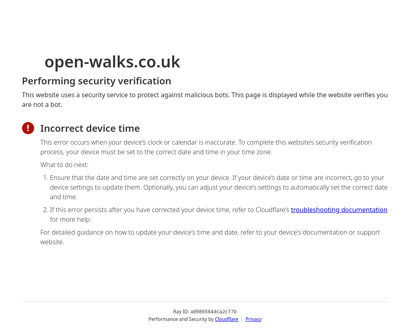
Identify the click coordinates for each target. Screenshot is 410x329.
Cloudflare (226, 318)
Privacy (253, 318)
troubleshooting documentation (339, 209)
